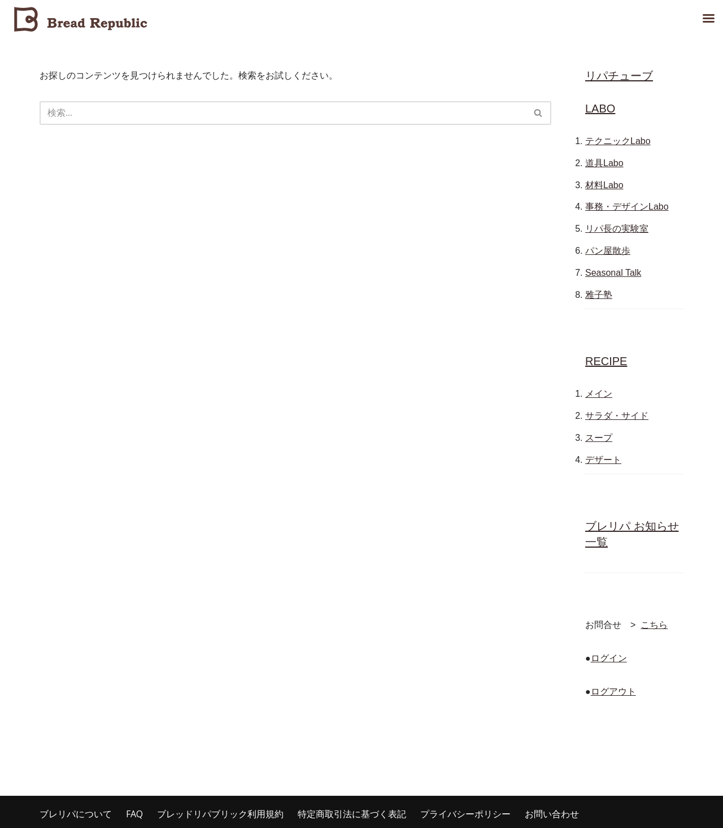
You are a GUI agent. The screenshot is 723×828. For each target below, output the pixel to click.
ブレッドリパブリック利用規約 (220, 814)
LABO (600, 108)
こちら (654, 625)
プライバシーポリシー (465, 814)
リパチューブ (619, 76)
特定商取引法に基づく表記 (352, 814)
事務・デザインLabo (627, 206)
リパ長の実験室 (616, 228)
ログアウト (613, 691)
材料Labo (604, 185)
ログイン (609, 658)
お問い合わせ (552, 814)
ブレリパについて (76, 814)
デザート (603, 460)
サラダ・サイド (616, 415)
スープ (598, 438)
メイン (598, 393)
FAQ (134, 814)
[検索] (283, 113)
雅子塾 (598, 295)
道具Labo (604, 163)
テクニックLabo (618, 141)
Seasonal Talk (613, 273)
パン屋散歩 (607, 250)
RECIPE (606, 361)
